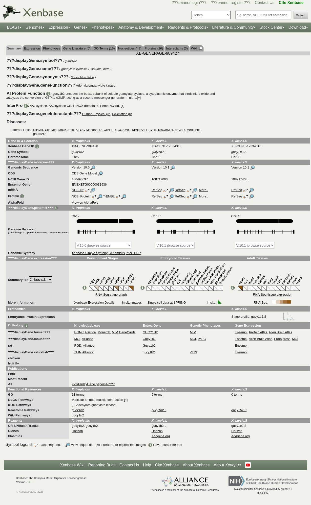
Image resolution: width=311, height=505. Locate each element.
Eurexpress (282, 339)
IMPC (202, 339)
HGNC (78, 332)
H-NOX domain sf (85, 106)
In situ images (132, 302)
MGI (77, 339)
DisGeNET (165, 130)
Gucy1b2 (149, 339)
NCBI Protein (81, 196)
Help (147, 465)
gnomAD (39, 134)
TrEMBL (109, 196)
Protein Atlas (258, 332)
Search (300, 15)
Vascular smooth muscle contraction (98, 400)
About (227, 465)
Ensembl (241, 332)
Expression (58, 27)
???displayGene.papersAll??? (93, 384)
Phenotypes (102, 27)
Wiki (196, 48)
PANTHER (133, 253)
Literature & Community (233, 27)
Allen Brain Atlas (280, 332)
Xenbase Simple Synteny (89, 253)
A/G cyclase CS (60, 106)
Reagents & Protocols (187, 27)
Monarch (104, 332)
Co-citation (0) (122, 114)
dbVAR (180, 130)
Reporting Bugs (101, 465)
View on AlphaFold (85, 202)
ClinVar (38, 130)
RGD (77, 345)
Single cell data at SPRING (166, 302)
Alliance (90, 332)
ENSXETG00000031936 (89, 184)
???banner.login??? (189, 2)
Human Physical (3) (96, 114)
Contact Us (264, 2)
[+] (139, 97)
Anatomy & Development (140, 27)
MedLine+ (194, 130)
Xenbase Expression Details (94, 302)
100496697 (80, 179)
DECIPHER (107, 130)
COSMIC (124, 130)
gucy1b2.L (158, 426)
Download (297, 27)
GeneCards (127, 332)
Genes (80, 27)
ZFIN (77, 352)
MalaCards (66, 130)
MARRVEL (140, 130)
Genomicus (116, 253)
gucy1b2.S (273, 316)
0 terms (156, 394)
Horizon (77, 431)
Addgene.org (160, 436)
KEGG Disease (86, 130)
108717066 (159, 179)
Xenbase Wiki (72, 465)
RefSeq (156, 190)
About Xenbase (196, 465)
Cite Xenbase (167, 465)
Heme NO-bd (109, 106)
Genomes (33, 27)
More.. (203, 190)
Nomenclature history (82, 77)
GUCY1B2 (150, 332)
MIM (115, 332)
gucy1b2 (149, 352)
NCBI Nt (77, 190)
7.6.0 (29, 482)
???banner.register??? (230, 2)
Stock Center (271, 27)
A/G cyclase (38, 106)
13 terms (78, 394)
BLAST (13, 27)
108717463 (239, 179)
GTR (152, 130)
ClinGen (51, 130)
